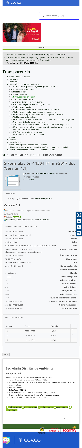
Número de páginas (68, 280)
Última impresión (69, 308)
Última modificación (68, 255)
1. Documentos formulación (38, 60)
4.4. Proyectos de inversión (15, 57)
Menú (41, 47)
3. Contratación (13, 82)
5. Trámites (11, 137)
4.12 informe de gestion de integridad (26, 132)
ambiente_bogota (29, 407)
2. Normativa (12, 79)
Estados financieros (19, 92)
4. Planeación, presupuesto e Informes (47, 54)
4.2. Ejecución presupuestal (22, 89)
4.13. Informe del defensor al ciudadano (27, 134)
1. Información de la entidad (18, 76)
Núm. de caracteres (68, 294)
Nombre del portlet (68, 266)
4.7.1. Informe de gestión (21, 107)
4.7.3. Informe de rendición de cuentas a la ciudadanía (33, 112)
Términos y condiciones (14, 418)
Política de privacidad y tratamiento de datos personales (44, 418)
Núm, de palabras (69, 291)
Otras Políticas (70, 418)
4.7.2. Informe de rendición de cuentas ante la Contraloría (35, 109)
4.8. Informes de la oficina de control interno (29, 122)
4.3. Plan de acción (19, 94)
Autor (74, 262)
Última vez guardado (68, 305)
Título (74, 245)
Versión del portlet (69, 276)
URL (32, 219)
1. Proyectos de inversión (61, 57)
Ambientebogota (45, 407)
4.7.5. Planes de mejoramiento (23, 117)
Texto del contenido (68, 249)
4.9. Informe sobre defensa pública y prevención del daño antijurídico (39, 124)
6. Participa (11, 139)
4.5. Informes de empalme (22, 99)
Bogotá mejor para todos (38, 57)
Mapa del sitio (12, 421)
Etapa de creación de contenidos (63, 301)
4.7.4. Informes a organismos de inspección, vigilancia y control (37, 114)
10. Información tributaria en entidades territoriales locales (31, 150)
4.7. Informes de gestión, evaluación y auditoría (30, 104)
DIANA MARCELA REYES (45, 173)
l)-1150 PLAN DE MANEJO (14, 60)
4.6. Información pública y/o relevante (27, 102)
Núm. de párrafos (69, 283)
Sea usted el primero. (43, 198)
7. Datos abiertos (14, 142)
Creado (74, 238)
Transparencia (10, 54)
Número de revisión (68, 269)
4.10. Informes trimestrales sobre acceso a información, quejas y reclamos (42, 127)
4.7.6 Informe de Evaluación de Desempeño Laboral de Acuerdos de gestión (42, 119)
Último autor (71, 259)
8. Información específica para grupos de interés (27, 144)
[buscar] (58, 16)
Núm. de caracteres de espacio (63, 298)
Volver (6, 355)
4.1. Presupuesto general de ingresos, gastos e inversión (34, 87)
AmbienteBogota (13, 407)
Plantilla (73, 273)
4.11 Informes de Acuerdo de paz (25, 129)
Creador (73, 235)
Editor (74, 242)
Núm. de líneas (70, 287)
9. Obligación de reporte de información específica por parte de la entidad (37, 147)
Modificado (72, 231)
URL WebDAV (43, 219)
